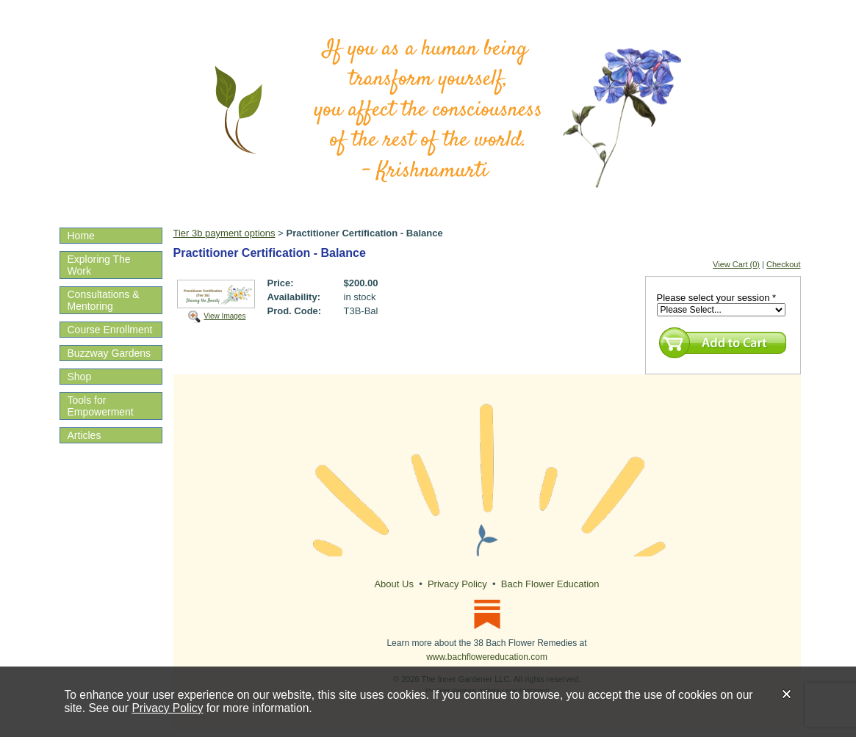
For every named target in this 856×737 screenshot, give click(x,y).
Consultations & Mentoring (104, 300)
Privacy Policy (167, 708)
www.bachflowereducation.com (486, 657)
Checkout (783, 264)
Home (81, 236)
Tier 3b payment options (224, 233)
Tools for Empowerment (101, 406)
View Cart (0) (736, 264)
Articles (84, 435)
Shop (80, 376)
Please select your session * (717, 297)
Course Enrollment (110, 329)
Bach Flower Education (550, 583)
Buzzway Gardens (109, 353)
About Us (393, 583)
